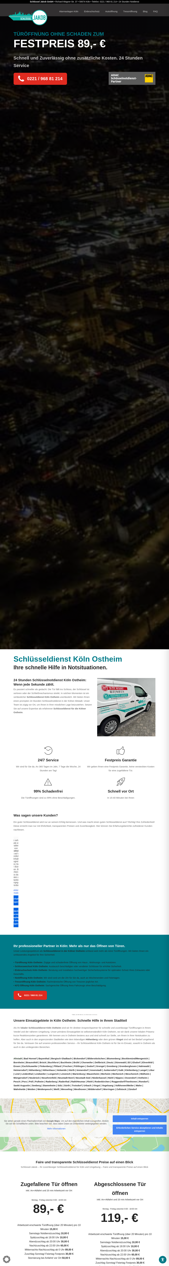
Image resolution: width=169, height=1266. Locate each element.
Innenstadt (96, 1070)
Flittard (57, 1066)
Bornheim (19, 1062)
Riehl (90, 1081)
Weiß (56, 1089)
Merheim (105, 1074)
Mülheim (144, 1074)
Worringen (109, 1089)
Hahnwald (144, 1066)
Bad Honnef (30, 1058)
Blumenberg (113, 1058)
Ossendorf (130, 1077)
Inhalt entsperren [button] (15, 900)
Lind (17, 1074)
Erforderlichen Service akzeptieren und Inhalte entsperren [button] (16, 917)
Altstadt (18, 1058)
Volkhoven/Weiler (124, 1085)
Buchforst (53, 1062)
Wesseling (66, 1089)
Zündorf (132, 1089)
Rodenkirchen (102, 1081)
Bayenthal (43, 1058)
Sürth (67, 1085)
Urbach (87, 1085)
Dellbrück (100, 1062)
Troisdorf (77, 1085)
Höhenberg (92, 1039)
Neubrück (34, 1077)
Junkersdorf (110, 1070)
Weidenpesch (44, 1089)
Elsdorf (136, 1062)
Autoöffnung (111, 11)
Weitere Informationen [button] (16, 891)
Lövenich (66, 1074)
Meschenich (131, 1074)
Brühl (76, 1062)
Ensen (17, 1066)
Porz (24, 1081)
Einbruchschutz (92, 11)
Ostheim (142, 1077)
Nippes (119, 1077)
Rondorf (143, 1081)
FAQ (155, 11)
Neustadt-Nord (66, 1077)
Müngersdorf (20, 1077)
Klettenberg (131, 1070)
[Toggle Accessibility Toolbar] (163, 1260)
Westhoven (80, 1089)
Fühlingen (79, 1066)
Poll (31, 1081)
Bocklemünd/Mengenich (135, 1058)
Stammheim (49, 1085)
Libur (152, 1070)
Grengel (100, 1066)
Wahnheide (20, 1089)
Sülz (59, 1085)
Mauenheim (93, 1074)
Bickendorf (79, 1058)
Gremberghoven (128, 1066)
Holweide (62, 1070)
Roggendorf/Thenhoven (124, 1081)
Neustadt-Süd (83, 1077)
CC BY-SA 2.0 (79, 1014)
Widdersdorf (94, 1089)
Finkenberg (46, 1066)
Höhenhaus (49, 1070)
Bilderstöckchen (96, 1058)
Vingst (119, 1039)
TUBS (73, 1014)
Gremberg (112, 1066)
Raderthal (64, 1081)
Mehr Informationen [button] (56, 1129)
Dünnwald (120, 1062)
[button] (6, 1259)
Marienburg (79, 1074)
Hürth (72, 1070)
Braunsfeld (32, 1062)
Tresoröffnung (130, 11)
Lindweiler (40, 1074)
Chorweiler (87, 1062)
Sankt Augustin (22, 1085)
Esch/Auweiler (30, 1066)
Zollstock (121, 1089)
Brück (43, 1062)
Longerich (53, 1074)
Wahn (139, 1085)
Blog (145, 11)
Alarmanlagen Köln (68, 11)
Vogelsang (107, 1085)
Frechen (67, 1066)
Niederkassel (99, 1077)
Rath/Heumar (78, 1081)
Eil (129, 1062)
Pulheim (39, 1081)
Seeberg (36, 1085)
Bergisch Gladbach (61, 1058)
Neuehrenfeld (49, 1077)
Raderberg (51, 1081)
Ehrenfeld (147, 1062)
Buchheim (66, 1062)
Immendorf (82, 1070)
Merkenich (117, 1074)
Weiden (31, 1089)
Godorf (90, 1066)
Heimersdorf (20, 1070)
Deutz (110, 1062)
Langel (143, 1070)
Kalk (120, 1070)
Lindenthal (27, 1074)
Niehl (111, 1077)
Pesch (17, 1081)
